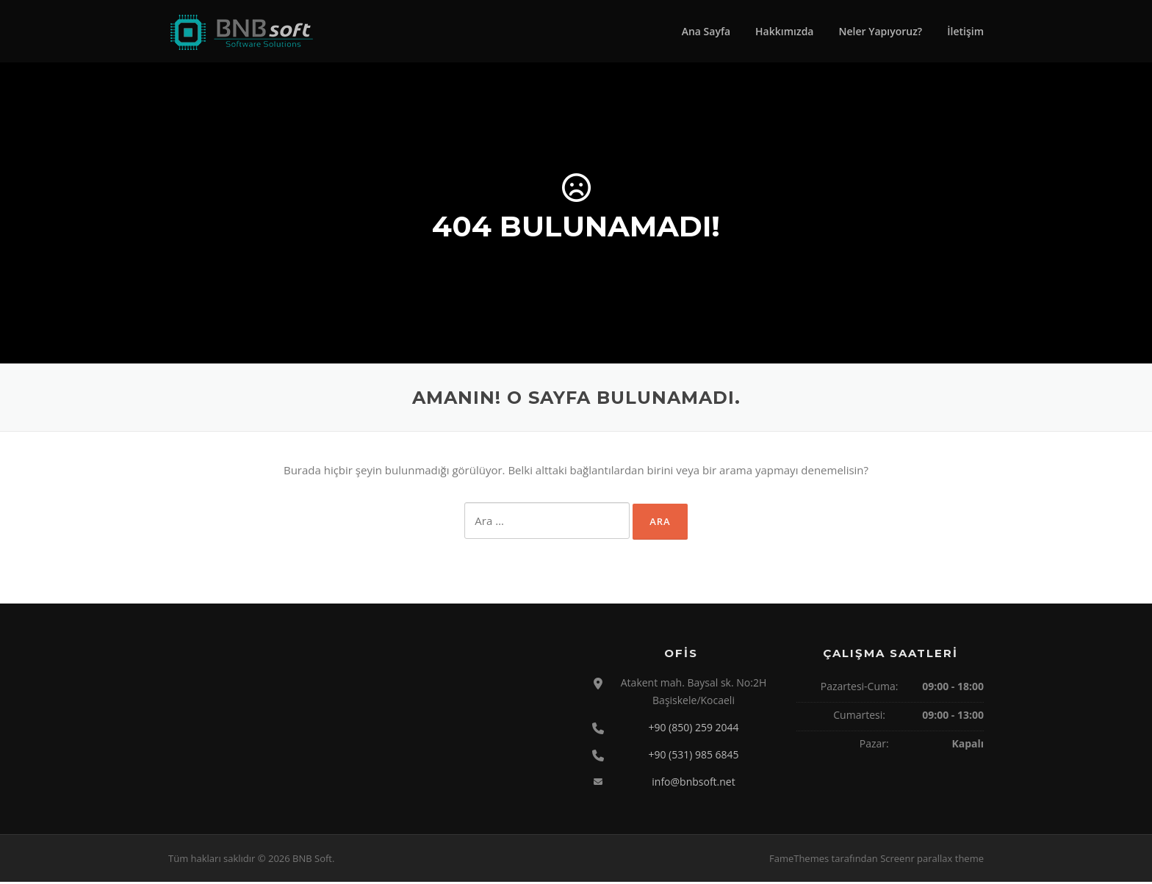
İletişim (965, 31)
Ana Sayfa (706, 31)
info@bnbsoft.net (693, 783)
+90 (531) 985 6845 (693, 756)
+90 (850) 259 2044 (693, 729)
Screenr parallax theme (932, 860)
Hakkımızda (784, 31)
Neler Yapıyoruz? (880, 31)
